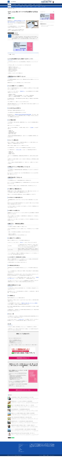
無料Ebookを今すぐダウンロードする (23, 391)
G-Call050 (31, 127)
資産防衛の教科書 (10, 8)
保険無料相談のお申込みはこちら (23, 358)
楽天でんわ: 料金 (18, 149)
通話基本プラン (22, 91)
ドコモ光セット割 (20, 319)
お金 (14, 8)
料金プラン (21, 242)
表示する (13, 54)
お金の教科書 (14, 1)
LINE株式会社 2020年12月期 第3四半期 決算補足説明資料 (23, 114)
